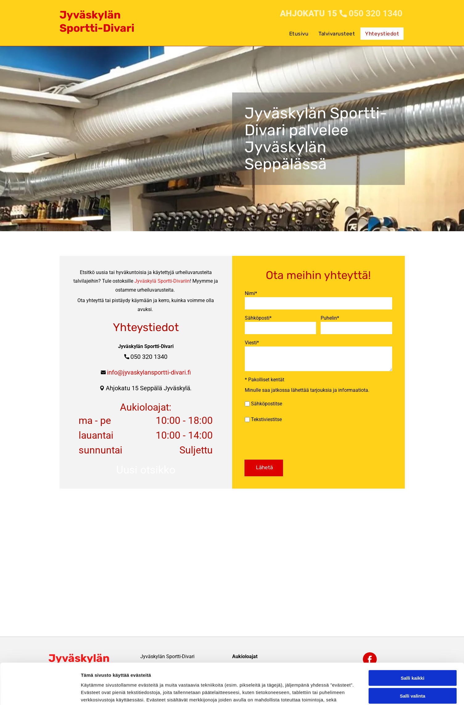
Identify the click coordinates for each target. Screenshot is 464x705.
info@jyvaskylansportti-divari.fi (149, 369)
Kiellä (412, 659)
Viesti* (252, 343)
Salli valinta (412, 641)
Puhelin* (330, 318)
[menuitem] (299, 30)
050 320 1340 (148, 354)
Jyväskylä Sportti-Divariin (162, 278)
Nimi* (251, 293)
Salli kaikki (413, 623)
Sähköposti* (258, 318)
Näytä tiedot (329, 692)
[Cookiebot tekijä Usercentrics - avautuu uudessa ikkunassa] (40, 693)
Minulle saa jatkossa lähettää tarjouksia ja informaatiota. (307, 390)
